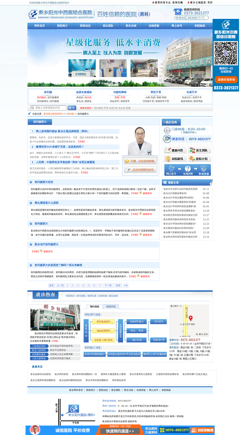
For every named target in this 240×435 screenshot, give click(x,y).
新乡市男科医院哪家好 (97, 380)
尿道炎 (79, 97)
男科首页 (39, 25)
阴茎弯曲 (198, 101)
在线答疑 (154, 25)
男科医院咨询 (119, 380)
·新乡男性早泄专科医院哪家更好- (179, 210)
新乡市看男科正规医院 (141, 374)
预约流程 (94, 306)
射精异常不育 (162, 101)
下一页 (108, 285)
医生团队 (108, 25)
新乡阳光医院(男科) (53, 114)
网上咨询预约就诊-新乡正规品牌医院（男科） (63, 131)
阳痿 (117, 97)
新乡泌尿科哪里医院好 (70, 380)
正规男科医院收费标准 (167, 374)
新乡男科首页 (76, 390)
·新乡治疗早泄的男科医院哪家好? (179, 223)
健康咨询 (147, 193)
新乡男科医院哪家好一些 (84, 374)
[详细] (55, 341)
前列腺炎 (41, 97)
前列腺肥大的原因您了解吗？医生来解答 (58, 265)
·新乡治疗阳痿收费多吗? (175, 193)
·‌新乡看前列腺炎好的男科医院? (178, 228)
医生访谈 (131, 25)
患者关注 (37, 366)
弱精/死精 (161, 97)
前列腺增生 (42, 101)
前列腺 (48, 92)
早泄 (123, 97)
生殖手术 (191, 92)
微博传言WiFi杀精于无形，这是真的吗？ (60, 146)
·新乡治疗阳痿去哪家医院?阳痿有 (179, 202)
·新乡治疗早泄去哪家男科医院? (178, 197)
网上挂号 (177, 25)
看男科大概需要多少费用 (113, 374)
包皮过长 (186, 97)
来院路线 (199, 25)
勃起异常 (114, 101)
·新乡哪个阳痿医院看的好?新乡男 (179, 232)
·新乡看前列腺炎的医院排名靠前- (179, 219)
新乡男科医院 (61, 374)
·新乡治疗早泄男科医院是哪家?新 (179, 206)
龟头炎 (88, 97)
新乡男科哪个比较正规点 (195, 374)
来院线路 (166, 390)
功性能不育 (148, 101)
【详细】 (81, 141)
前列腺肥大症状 (44, 182)
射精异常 (125, 101)
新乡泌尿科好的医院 (40, 374)
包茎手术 (197, 97)
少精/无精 (150, 97)
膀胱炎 (88, 101)
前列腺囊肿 (53, 97)
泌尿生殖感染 (84, 92)
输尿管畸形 (186, 101)
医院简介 (62, 25)
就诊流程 (113, 296)
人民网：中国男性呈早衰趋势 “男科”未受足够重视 (65, 162)
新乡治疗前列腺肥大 (46, 244)
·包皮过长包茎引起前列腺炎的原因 (180, 189)
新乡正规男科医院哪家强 (42, 380)
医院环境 (111, 306)
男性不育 (156, 92)
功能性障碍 (120, 92)
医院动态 (85, 25)
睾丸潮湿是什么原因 (46, 202)
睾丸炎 (79, 101)
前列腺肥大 (41, 223)
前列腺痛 (54, 101)
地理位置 (91, 296)
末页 (118, 285)
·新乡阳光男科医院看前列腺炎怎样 (180, 215)
